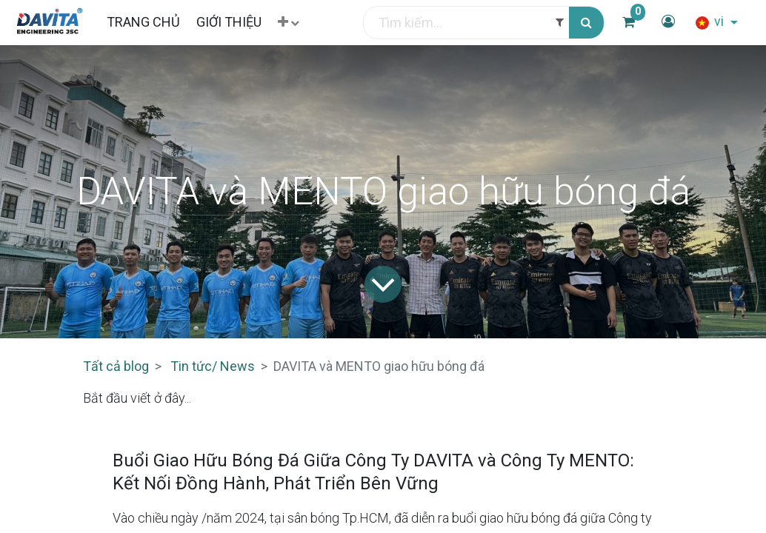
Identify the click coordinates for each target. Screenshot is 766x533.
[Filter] (559, 22)
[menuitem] (142, 22)
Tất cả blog (116, 366)
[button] (288, 22)
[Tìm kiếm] (586, 22)
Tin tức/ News (212, 366)
